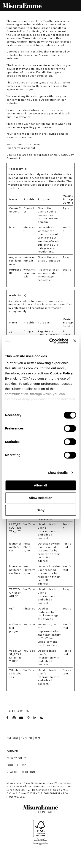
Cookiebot (13, 158)
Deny (40, 510)
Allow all (40, 485)
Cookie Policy (61, 373)
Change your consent (20, 147)
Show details (58, 472)
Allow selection (40, 498)
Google (28, 331)
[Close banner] (74, 341)
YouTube (29, 524)
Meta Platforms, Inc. (29, 547)
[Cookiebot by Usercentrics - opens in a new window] (51, 341)
